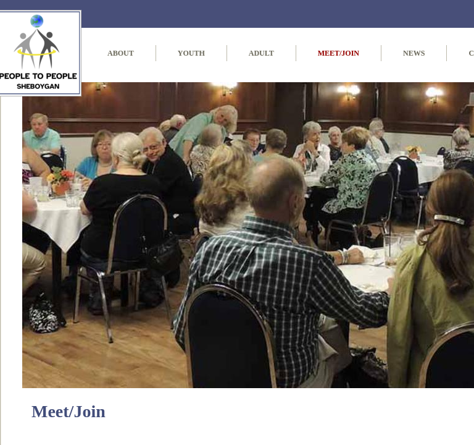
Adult (261, 53)
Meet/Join (338, 53)
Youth (191, 53)
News (414, 53)
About (120, 53)
